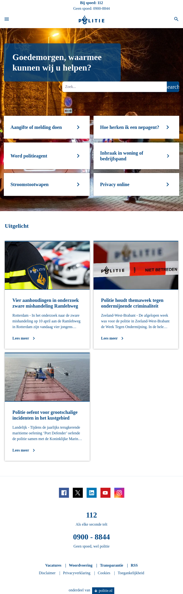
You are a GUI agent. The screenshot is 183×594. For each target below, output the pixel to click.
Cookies (104, 573)
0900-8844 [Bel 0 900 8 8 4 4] (101, 8)
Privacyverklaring (76, 573)
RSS (134, 565)
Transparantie (111, 565)
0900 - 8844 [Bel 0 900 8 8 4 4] (91, 537)
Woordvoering (81, 565)
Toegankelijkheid (131, 573)
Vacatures (53, 565)
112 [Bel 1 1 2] (100, 3)
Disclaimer (47, 573)
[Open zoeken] (176, 19)
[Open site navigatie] (7, 19)
